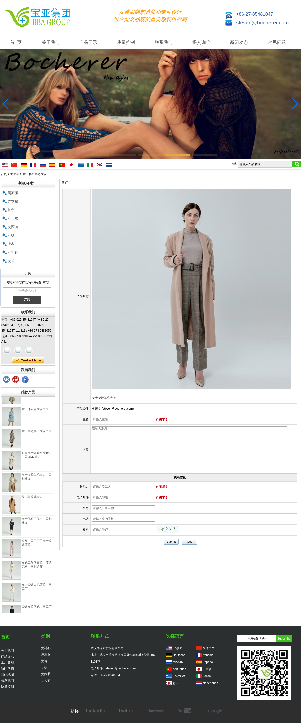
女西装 (13, 227)
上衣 (11, 244)
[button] (96, 155)
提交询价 (201, 42)
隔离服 (13, 193)
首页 (4, 174)
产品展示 (88, 42)
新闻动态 (239, 42)
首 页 (16, 42)
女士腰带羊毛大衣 (104, 398)
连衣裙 (13, 201)
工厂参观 (7, 662)
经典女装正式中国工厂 (37, 608)
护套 (11, 210)
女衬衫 (13, 252)
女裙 (11, 261)
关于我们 (51, 42)
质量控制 (126, 42)
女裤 (11, 235)
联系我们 (164, 42)
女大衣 (14, 174)
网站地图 (7, 674)
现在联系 (28, 360)
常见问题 (277, 42)
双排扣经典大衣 (32, 498)
